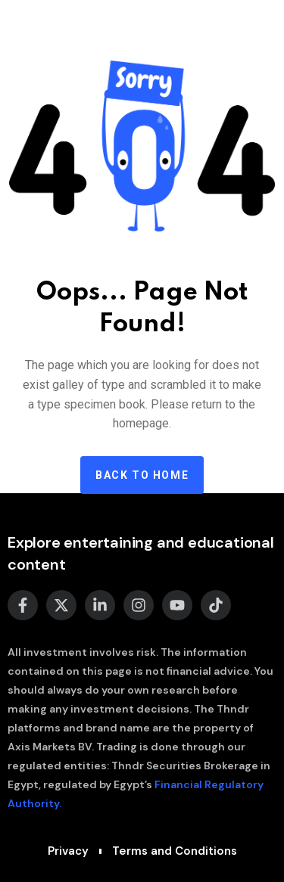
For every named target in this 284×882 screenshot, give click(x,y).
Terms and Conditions (174, 851)
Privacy (68, 851)
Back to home (142, 475)
